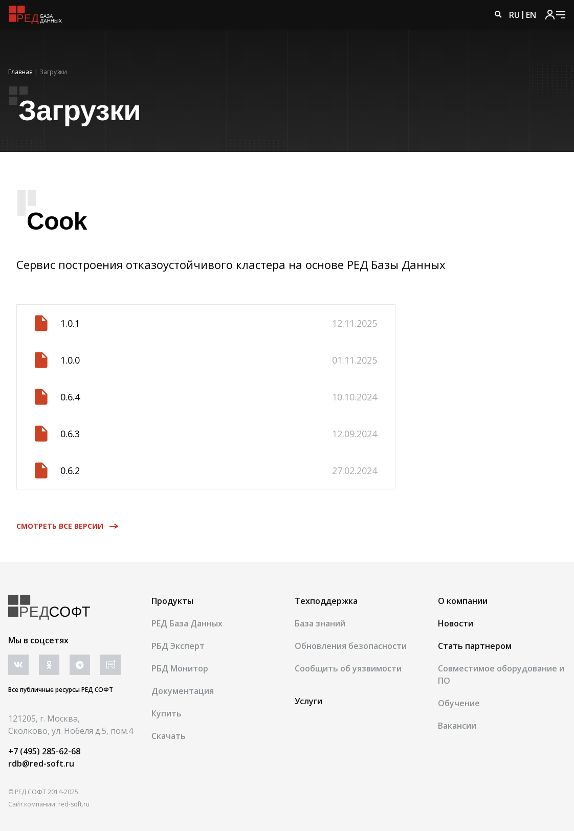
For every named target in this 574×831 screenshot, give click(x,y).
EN (531, 14)
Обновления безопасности (351, 646)
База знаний (320, 623)
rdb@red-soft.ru (41, 763)
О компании (463, 601)
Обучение (459, 703)
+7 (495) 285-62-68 (44, 751)
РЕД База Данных (187, 623)
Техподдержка (326, 601)
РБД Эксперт (178, 646)
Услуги (308, 701)
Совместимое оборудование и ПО (501, 674)
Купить (166, 713)
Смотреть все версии (64, 526)
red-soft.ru (74, 804)
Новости (455, 623)
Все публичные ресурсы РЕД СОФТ (60, 689)
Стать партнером (475, 646)
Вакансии (457, 725)
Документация (182, 691)
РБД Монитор (179, 668)
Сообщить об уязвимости (348, 668)
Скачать (168, 736)
